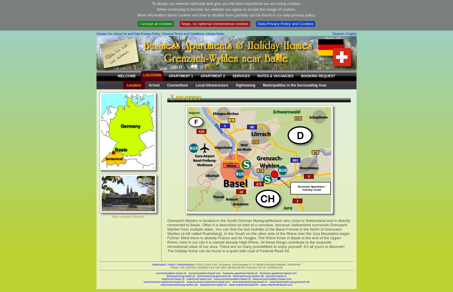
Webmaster (159, 264)
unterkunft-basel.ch (172, 279)
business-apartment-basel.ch (240, 273)
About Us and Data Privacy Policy (137, 33)
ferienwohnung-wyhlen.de (248, 276)
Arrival (154, 85)
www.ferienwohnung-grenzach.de (289, 281)
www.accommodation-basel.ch (232, 279)
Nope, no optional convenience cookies (214, 24)
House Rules (215, 33)
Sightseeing (245, 85)
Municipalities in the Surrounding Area (294, 85)
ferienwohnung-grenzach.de (214, 276)
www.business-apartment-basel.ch (164, 281)
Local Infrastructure (212, 85)
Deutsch (338, 33)
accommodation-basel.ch (171, 273)
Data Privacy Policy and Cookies (285, 24)
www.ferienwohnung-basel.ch (249, 281)
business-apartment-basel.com (278, 273)
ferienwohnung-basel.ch (181, 276)
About (171, 264)
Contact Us (104, 33)
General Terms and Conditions (183, 33)
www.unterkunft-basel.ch (244, 284)
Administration (185, 264)
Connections (177, 85)
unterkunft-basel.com (199, 279)
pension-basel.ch (276, 276)
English (351, 33)
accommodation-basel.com (205, 273)
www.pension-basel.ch (213, 284)
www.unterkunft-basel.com (276, 284)
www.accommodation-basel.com (272, 279)
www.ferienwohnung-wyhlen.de (179, 284)
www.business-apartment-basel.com (208, 281)
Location (134, 85)
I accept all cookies (156, 24)
